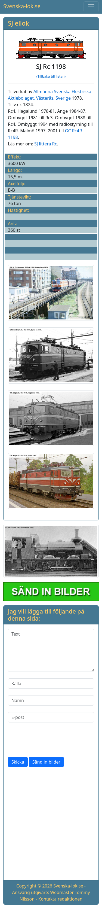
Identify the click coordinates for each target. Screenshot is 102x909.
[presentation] (49, 739)
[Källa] (51, 683)
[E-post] (51, 717)
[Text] (51, 650)
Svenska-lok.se (22, 6)
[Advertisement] (51, 825)
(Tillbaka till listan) (51, 76)
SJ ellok (18, 23)
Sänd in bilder (46, 762)
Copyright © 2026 (34, 886)
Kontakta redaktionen (60, 899)
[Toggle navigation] (91, 6)
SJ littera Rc (45, 144)
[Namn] (51, 700)
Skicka (17, 762)
